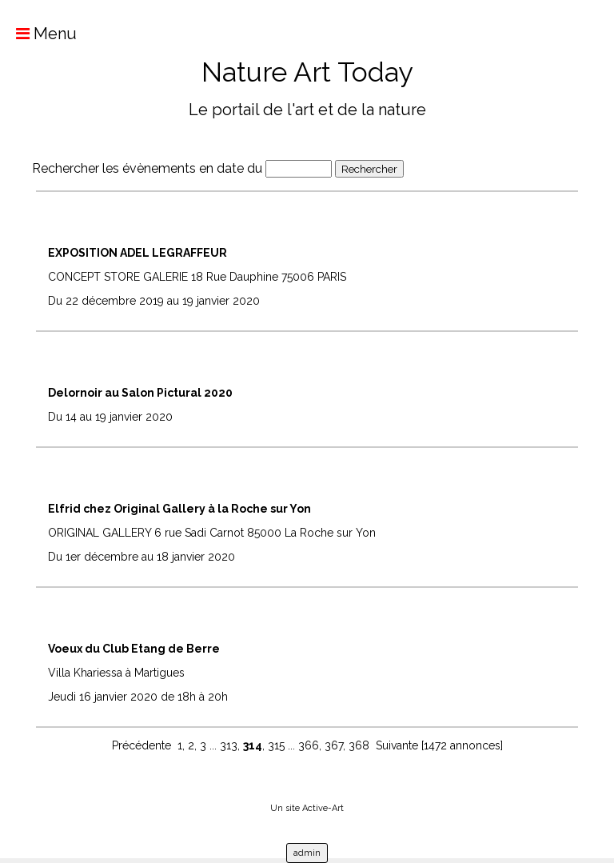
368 (359, 745)
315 (276, 745)
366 (308, 745)
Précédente (141, 745)
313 (228, 745)
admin (307, 853)
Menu (38, 33)
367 (334, 745)
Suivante (397, 745)
